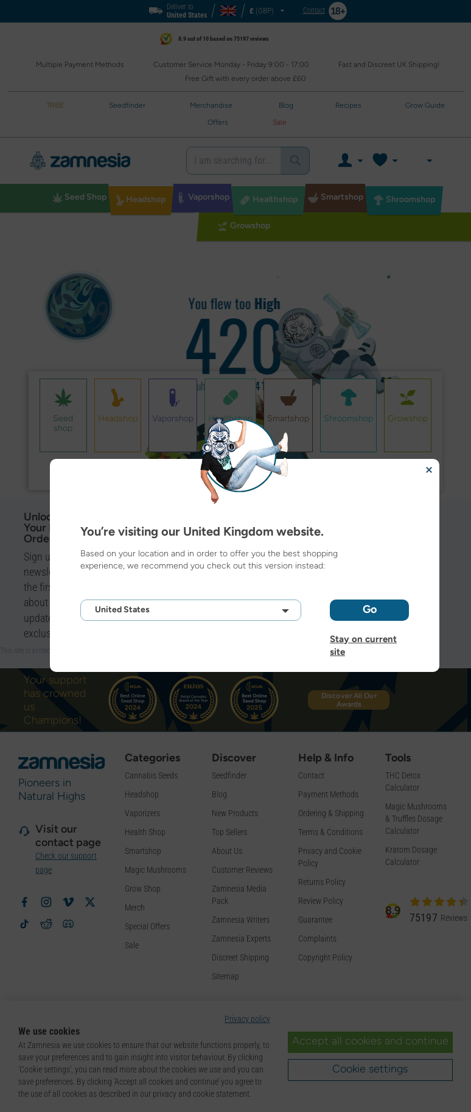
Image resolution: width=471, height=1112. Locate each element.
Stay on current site (363, 639)
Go (370, 609)
